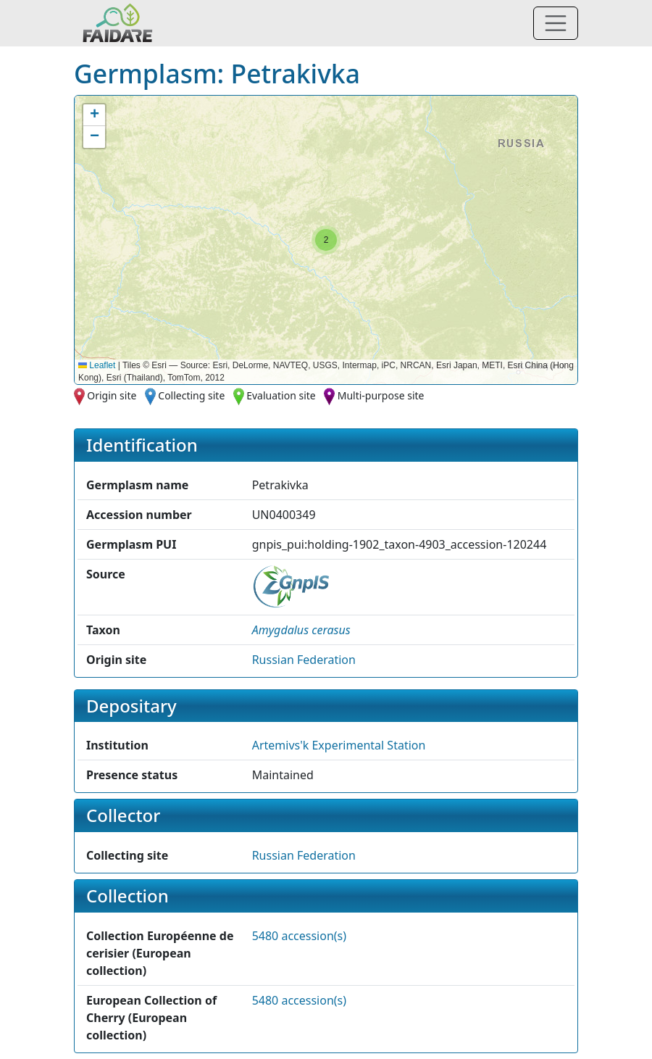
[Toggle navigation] (555, 23)
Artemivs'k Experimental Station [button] (339, 745)
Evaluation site (281, 395)
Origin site (111, 395)
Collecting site (191, 395)
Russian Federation (304, 660)
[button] (326, 239)
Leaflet (96, 365)
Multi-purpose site (381, 395)
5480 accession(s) (299, 936)
